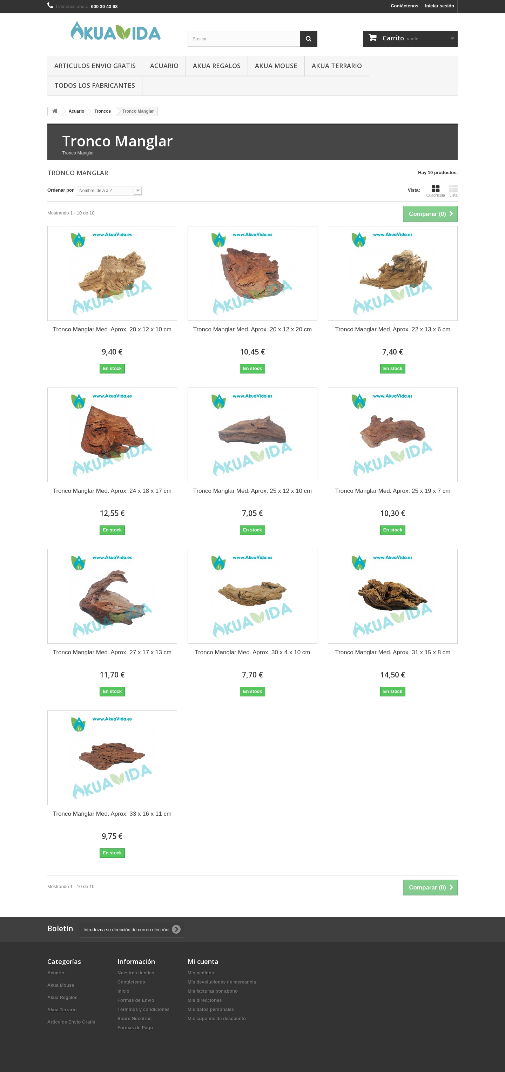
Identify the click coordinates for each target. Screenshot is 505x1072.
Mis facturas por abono (213, 991)
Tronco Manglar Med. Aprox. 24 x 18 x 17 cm (112, 491)
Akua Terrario (337, 65)
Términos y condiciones (143, 1009)
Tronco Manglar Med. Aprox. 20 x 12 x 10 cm (112, 329)
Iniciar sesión (439, 5)
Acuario (164, 65)
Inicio (123, 991)
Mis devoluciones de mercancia (222, 982)
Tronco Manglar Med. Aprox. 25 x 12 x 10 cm (252, 491)
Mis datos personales (211, 1009)
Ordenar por (60, 190)
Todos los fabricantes (94, 85)
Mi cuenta (203, 961)
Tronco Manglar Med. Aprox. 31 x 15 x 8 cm (392, 652)
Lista (453, 191)
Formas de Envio (135, 1000)
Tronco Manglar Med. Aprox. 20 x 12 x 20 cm (252, 329)
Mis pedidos (201, 972)
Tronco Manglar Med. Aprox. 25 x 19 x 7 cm (392, 491)
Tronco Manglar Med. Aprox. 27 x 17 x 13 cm (112, 652)
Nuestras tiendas (135, 972)
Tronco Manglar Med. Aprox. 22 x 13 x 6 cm (392, 329)
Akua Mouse (276, 65)
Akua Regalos (217, 65)
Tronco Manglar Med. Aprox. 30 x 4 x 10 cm (252, 652)
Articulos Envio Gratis (95, 65)
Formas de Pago (135, 1027)
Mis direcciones (205, 1000)
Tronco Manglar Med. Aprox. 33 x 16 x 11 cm (112, 813)
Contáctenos (404, 5)
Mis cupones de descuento (217, 1018)
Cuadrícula (435, 191)
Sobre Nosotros (134, 1018)
